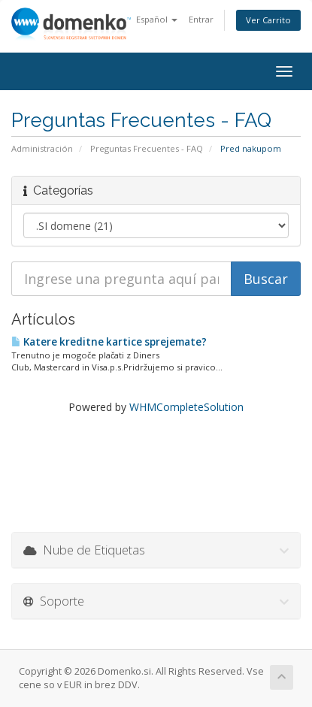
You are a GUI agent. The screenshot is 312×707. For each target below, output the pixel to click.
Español (156, 19)
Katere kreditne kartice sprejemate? (109, 342)
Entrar (201, 19)
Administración (42, 148)
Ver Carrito (268, 20)
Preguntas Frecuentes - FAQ (146, 148)
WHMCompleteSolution (186, 407)
